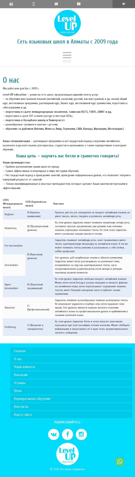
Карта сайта (23, 414)
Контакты (21, 406)
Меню (67, 55)
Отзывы (19, 383)
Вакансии (20, 375)
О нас (18, 359)
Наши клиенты (24, 367)
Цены (18, 391)
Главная (19, 351)
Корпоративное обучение (32, 399)
